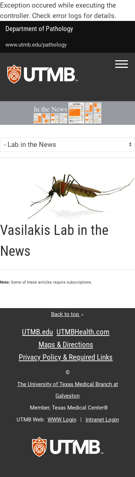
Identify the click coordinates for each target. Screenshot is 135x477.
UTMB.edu (37, 332)
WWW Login (62, 419)
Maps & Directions (66, 344)
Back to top (67, 314)
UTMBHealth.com (83, 332)
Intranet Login (102, 419)
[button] (121, 64)
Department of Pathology (39, 29)
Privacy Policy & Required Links (66, 357)
